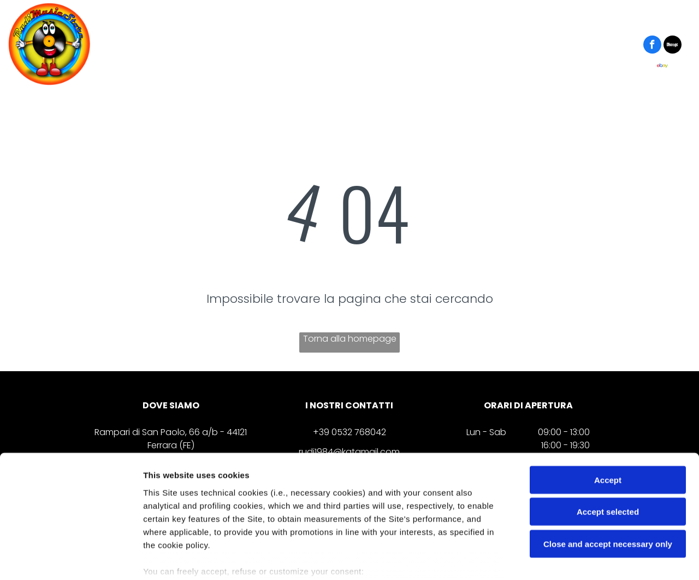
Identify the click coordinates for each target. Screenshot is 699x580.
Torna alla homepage (349, 338)
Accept (607, 411)
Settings (555, 558)
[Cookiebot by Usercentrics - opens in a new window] (71, 558)
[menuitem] (160, 46)
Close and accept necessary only (607, 475)
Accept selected (608, 443)
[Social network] (673, 46)
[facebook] (652, 46)
